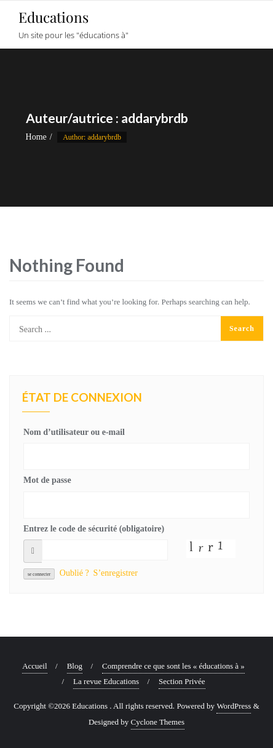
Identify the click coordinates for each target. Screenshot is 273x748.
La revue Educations (106, 681)
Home (36, 136)
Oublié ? (74, 573)
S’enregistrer (115, 573)
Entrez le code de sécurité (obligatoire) (93, 528)
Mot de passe (47, 480)
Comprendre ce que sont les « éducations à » (173, 665)
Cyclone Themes (158, 721)
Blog (74, 665)
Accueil (34, 665)
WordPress (233, 705)
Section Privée (182, 681)
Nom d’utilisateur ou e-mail (74, 432)
